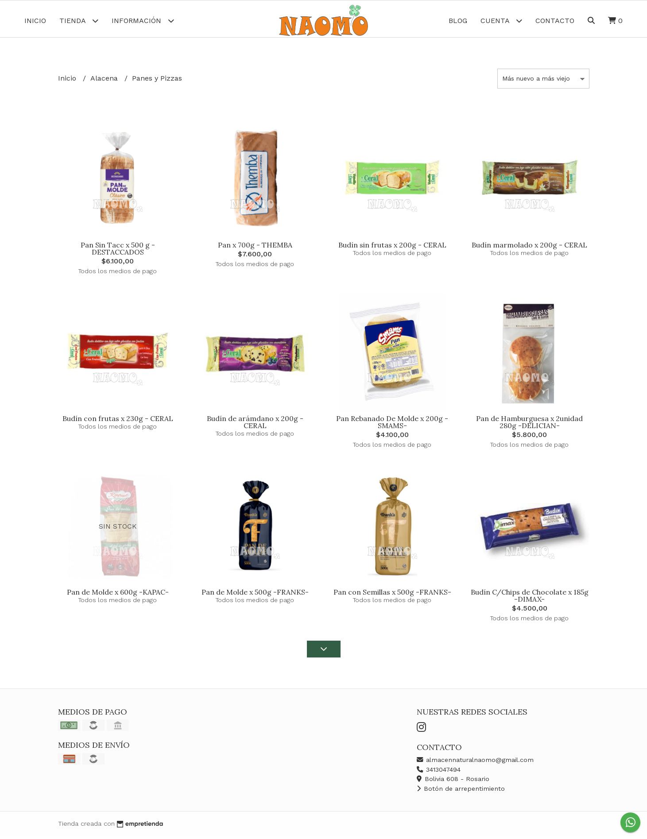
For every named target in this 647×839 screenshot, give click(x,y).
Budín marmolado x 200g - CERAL (529, 248)
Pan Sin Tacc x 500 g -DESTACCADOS (118, 251)
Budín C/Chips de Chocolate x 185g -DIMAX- (530, 599)
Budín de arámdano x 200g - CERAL (255, 425)
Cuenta (501, 20)
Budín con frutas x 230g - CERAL (117, 421)
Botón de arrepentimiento (461, 791)
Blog (458, 20)
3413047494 (439, 772)
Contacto (554, 20)
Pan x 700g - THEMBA (255, 248)
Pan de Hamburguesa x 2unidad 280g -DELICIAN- (529, 425)
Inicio (35, 20)
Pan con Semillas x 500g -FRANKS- (392, 595)
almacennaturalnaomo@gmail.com (475, 762)
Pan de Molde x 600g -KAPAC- (118, 595)
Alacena (105, 81)
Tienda (78, 20)
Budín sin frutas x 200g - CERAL (392, 248)
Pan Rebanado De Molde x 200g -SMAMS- (392, 425)
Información (143, 20)
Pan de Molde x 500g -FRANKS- (255, 595)
